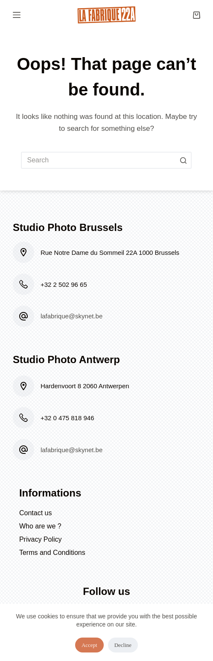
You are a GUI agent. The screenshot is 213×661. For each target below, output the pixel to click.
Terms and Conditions (52, 552)
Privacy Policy (40, 539)
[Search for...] (106, 160)
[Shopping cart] (196, 15)
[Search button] (183, 160)
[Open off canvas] (16, 15)
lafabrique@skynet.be (71, 316)
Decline (122, 645)
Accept (89, 645)
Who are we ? (40, 526)
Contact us (35, 513)
